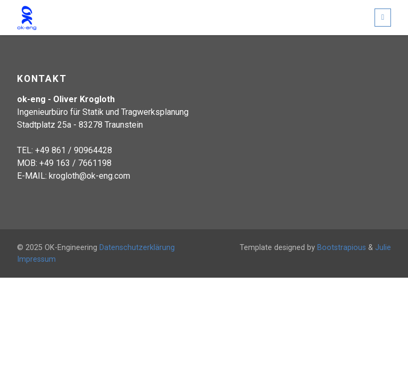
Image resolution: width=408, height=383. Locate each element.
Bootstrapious (341, 247)
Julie (383, 247)
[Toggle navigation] (383, 17)
